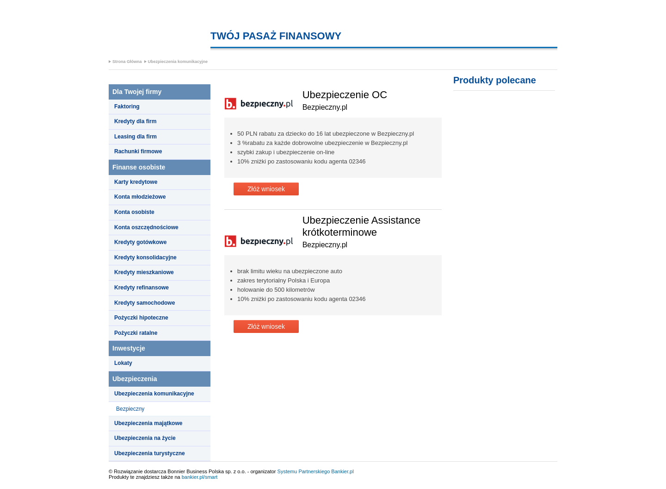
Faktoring (127, 106)
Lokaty (123, 363)
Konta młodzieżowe (140, 197)
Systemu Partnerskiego (304, 471)
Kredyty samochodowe (144, 303)
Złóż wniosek (266, 189)
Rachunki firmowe (138, 151)
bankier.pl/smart (200, 477)
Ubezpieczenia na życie (145, 438)
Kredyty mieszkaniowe (144, 272)
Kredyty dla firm (135, 121)
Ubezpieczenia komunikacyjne (178, 61)
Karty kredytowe (135, 182)
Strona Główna (127, 61)
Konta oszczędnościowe (146, 227)
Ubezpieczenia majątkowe (148, 423)
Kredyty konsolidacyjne (145, 257)
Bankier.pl (342, 471)
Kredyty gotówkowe (140, 242)
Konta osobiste (134, 212)
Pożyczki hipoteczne (141, 317)
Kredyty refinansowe (141, 287)
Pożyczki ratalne (135, 333)
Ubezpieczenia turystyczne (149, 453)
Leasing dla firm (135, 136)
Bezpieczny (130, 409)
